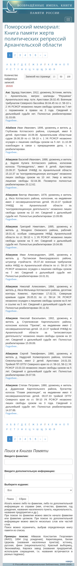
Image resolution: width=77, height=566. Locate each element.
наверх (69, 561)
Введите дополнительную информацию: (29, 471)
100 (68, 76)
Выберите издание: (16, 484)
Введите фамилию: (16, 456)
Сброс (22, 499)
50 (61, 76)
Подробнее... (12, 120)
